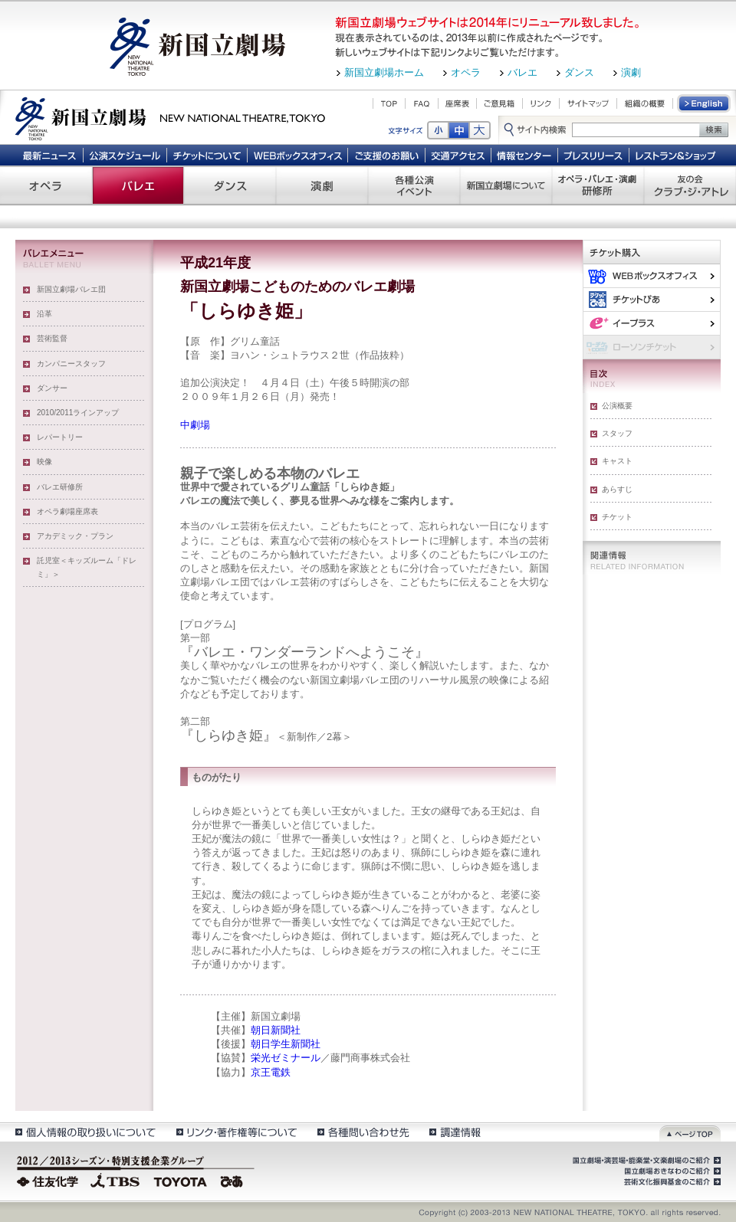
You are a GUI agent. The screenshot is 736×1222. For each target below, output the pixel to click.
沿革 (44, 314)
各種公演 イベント (414, 185)
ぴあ (652, 299)
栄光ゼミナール (285, 1057)
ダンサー (52, 388)
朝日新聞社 (276, 1030)
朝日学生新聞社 (285, 1044)
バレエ (522, 72)
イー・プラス (652, 323)
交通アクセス (458, 154)
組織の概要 (644, 103)
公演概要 (617, 405)
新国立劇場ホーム (384, 72)
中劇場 (195, 425)
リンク (541, 103)
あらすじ (617, 489)
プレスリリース (593, 154)
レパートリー (60, 437)
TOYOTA (181, 1179)
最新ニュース (49, 154)
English (704, 103)
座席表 (457, 103)
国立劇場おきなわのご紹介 (671, 1171)
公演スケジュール (124, 154)
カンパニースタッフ (71, 363)
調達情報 (455, 1132)
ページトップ (690, 1132)
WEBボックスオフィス (298, 154)
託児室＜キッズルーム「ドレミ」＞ (86, 567)
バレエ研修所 (60, 487)
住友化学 (49, 1179)
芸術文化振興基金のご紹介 (671, 1182)
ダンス (579, 72)
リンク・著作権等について (236, 1132)
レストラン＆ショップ (676, 154)
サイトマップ (588, 103)
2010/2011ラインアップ (78, 412)
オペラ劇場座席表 (67, 511)
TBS (115, 1179)
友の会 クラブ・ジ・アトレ (690, 185)
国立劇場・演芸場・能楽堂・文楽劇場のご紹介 (645, 1160)
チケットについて (206, 154)
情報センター (524, 154)
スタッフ (617, 433)
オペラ (466, 72)
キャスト (617, 461)
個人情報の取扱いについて (84, 1132)
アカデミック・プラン (75, 536)
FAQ (422, 103)
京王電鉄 (271, 1072)
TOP (389, 103)
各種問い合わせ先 (362, 1132)
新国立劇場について (506, 185)
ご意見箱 (499, 103)
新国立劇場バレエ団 (71, 289)
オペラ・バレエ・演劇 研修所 (598, 185)
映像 (44, 461)
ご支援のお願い (387, 154)
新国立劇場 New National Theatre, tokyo (170, 117)
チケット (617, 517)
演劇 (631, 72)
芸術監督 (52, 338)
